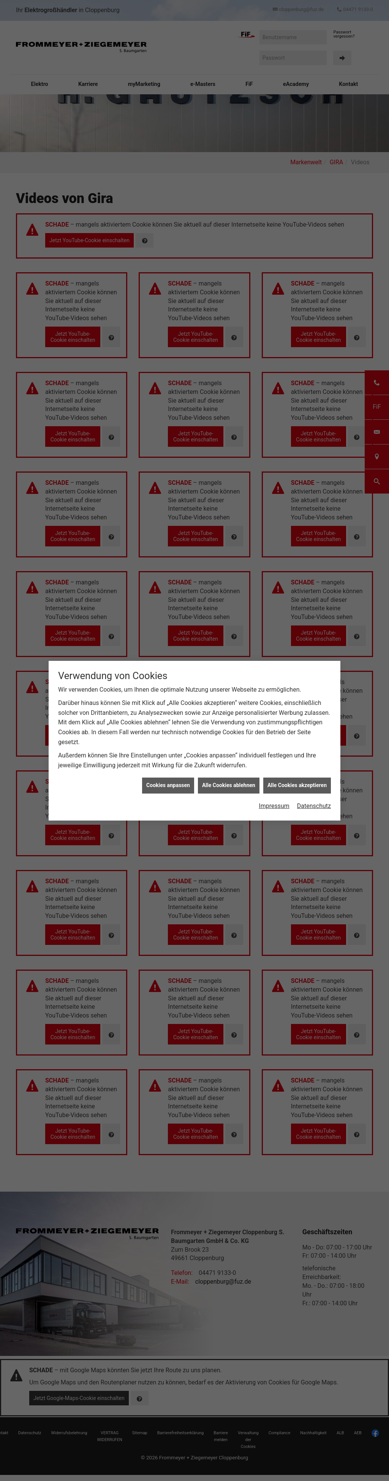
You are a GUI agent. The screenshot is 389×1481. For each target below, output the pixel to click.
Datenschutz (314, 502)
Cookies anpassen (168, 482)
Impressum (274, 502)
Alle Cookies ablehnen (228, 482)
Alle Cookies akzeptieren (297, 482)
